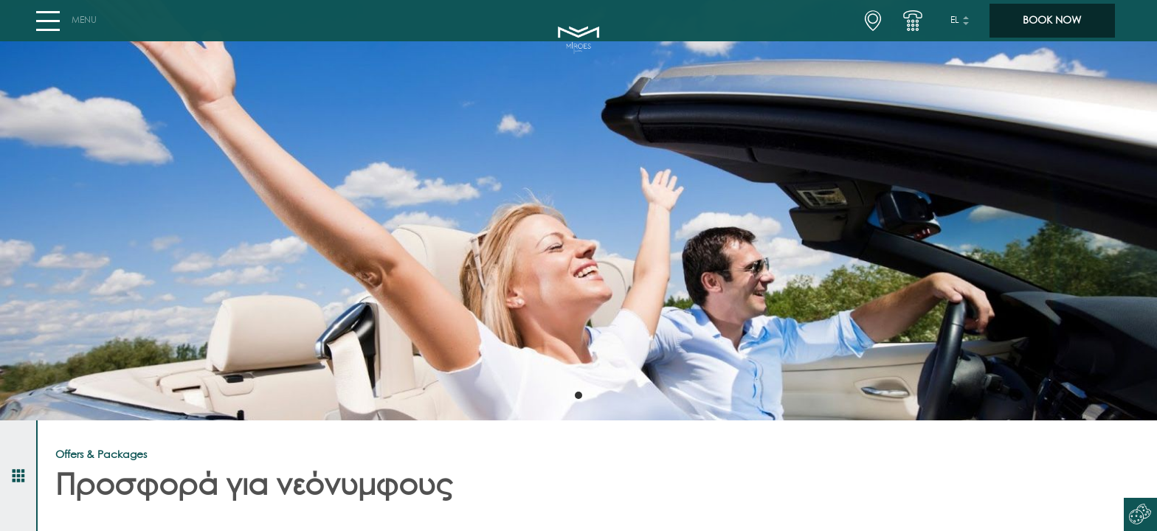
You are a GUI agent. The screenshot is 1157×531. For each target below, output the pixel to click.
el (954, 26)
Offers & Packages (101, 455)
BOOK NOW (1052, 26)
